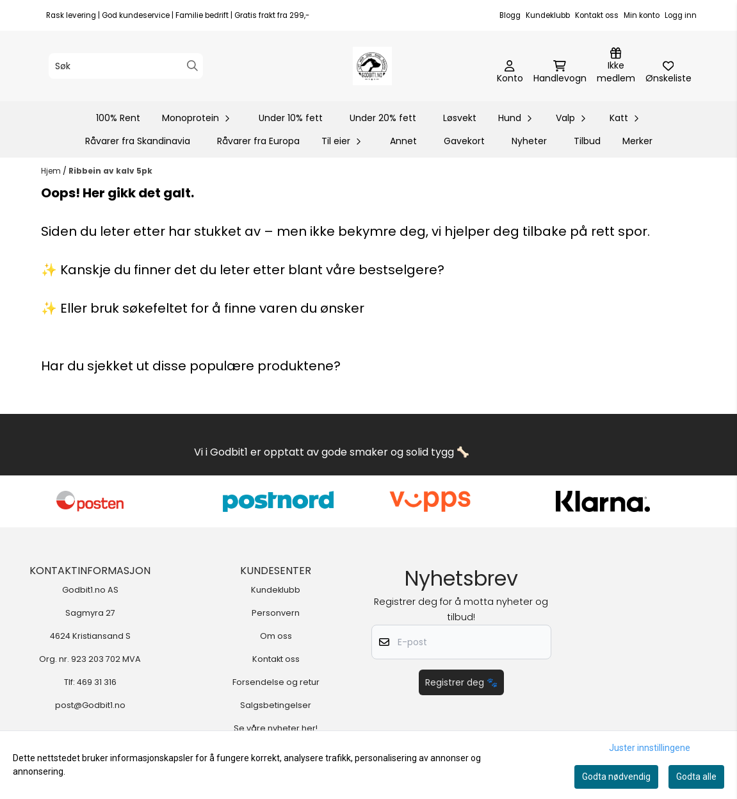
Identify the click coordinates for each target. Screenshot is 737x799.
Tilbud (587, 141)
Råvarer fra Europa (258, 141)
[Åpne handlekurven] (560, 72)
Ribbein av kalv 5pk (110, 170)
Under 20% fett (383, 117)
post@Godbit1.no (90, 705)
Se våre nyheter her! (276, 728)
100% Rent (118, 117)
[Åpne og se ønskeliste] (668, 72)
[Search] (192, 66)
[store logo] (372, 66)
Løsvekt (459, 117)
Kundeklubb (548, 15)
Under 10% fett (291, 117)
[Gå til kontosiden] (510, 72)
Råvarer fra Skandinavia (137, 141)
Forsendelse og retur (276, 682)
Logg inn (681, 15)
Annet (403, 141)
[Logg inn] (616, 66)
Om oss (276, 635)
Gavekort (464, 141)
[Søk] (126, 66)
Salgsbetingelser (275, 705)
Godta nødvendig (616, 776)
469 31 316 (97, 682)
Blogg (510, 15)
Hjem (52, 170)
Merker (637, 141)
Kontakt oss (597, 15)
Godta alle (696, 776)
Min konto (642, 15)
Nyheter (529, 141)
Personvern (276, 612)
